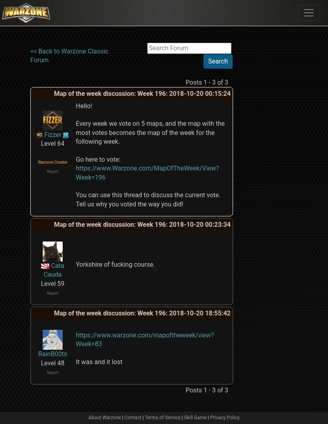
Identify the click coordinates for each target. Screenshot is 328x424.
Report (53, 171)
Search (218, 61)
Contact (132, 417)
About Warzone (104, 417)
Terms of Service (163, 417)
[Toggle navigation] (309, 13)
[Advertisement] (266, 162)
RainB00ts (52, 354)
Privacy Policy (225, 417)
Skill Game (195, 417)
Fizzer (52, 135)
